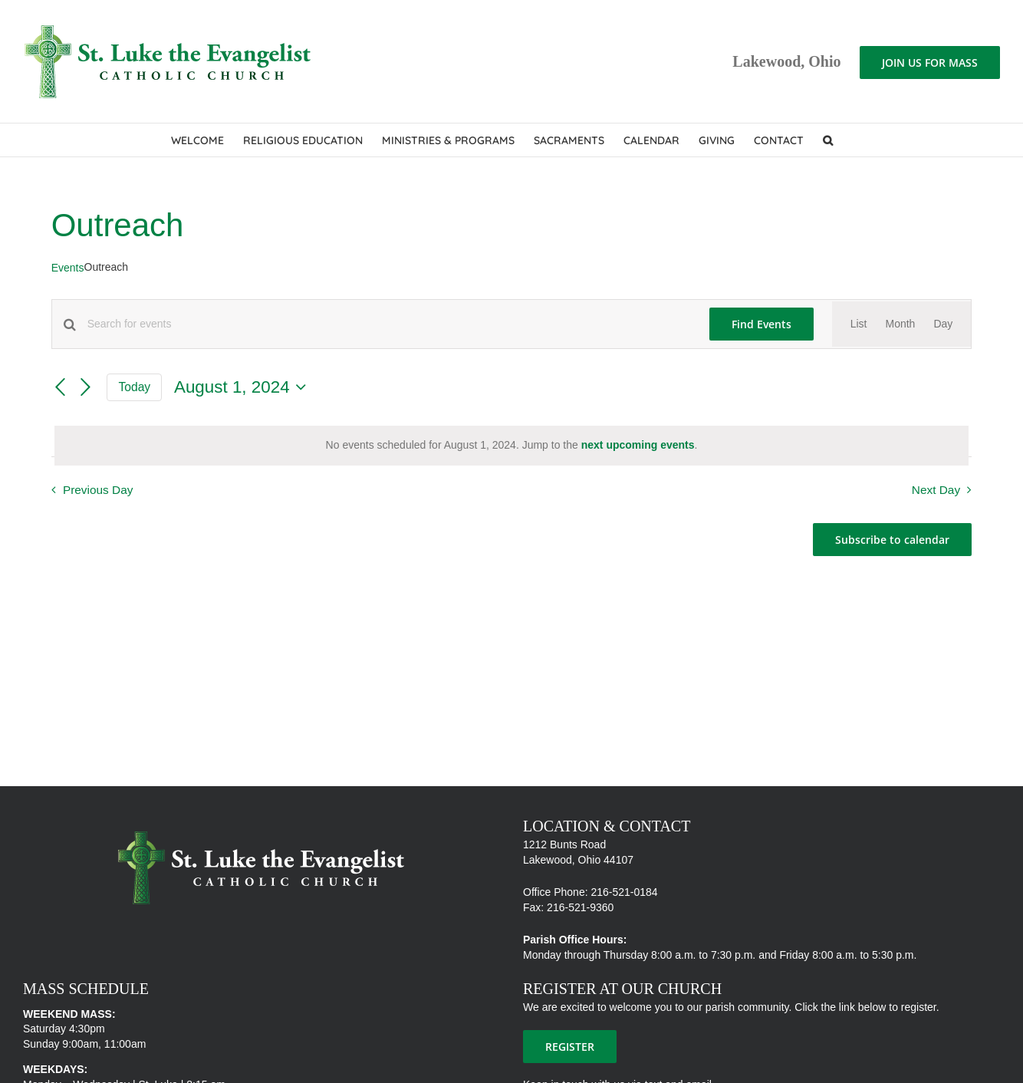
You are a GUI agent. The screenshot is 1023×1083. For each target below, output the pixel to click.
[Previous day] (60, 387)
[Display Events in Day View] (942, 324)
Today (134, 386)
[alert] (511, 446)
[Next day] (86, 387)
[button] (828, 139)
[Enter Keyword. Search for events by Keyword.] (389, 324)
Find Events (761, 324)
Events (67, 268)
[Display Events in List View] (858, 324)
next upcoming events (638, 445)
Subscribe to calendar (892, 539)
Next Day (936, 489)
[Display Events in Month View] (900, 324)
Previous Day (98, 489)
